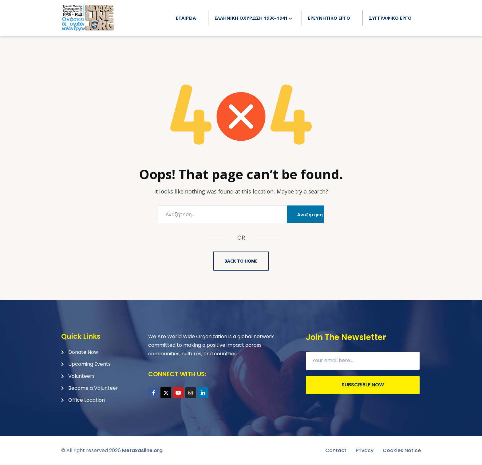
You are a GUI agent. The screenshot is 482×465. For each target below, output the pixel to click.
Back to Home (241, 261)
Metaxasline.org (142, 450)
